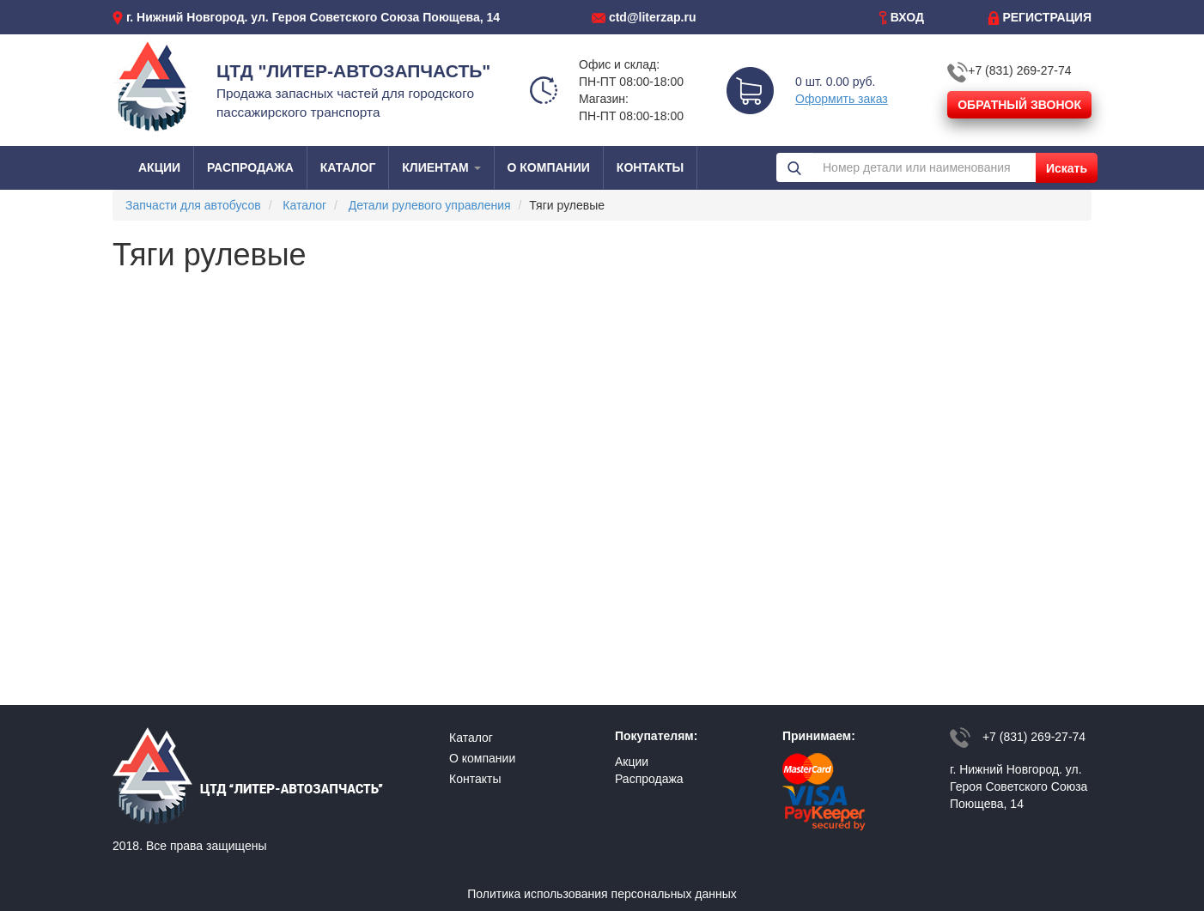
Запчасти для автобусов (193, 205)
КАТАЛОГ (348, 167)
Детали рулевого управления (430, 205)
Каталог (304, 205)
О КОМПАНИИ (549, 167)
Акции (631, 761)
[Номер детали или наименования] (924, 167)
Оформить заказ (841, 99)
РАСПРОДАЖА (250, 167)
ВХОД (907, 17)
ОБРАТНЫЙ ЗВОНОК (1019, 105)
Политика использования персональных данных (602, 894)
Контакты (475, 779)
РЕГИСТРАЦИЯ (1047, 17)
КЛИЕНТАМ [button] (441, 167)
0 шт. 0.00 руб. (835, 81)
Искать (1066, 168)
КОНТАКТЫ (650, 167)
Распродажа (649, 779)
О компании (482, 758)
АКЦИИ (159, 167)
